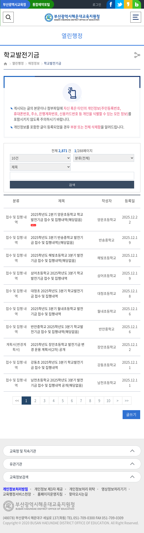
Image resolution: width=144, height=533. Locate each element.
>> (127, 400)
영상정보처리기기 (113, 489)
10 (108, 400)
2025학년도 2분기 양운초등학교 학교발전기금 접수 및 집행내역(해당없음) (57, 219)
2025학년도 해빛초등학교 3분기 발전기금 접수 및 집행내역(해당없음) (57, 258)
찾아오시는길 (78, 494)
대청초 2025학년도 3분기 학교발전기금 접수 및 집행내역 (57, 293)
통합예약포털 (41, 4)
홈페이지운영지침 (50, 494)
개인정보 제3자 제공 (48, 489)
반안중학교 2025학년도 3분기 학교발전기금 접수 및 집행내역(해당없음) (57, 329)
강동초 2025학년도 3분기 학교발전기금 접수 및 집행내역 (57, 365)
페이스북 (110, 5)
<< (17, 400)
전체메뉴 (136, 16)
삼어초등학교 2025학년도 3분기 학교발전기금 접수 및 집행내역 (57, 275)
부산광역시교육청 (14, 4)
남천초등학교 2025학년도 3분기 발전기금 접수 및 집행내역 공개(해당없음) (57, 382)
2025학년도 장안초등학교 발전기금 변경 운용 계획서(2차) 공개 (57, 347)
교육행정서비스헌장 (17, 494)
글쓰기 (131, 414)
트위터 (119, 4)
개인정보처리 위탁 (82, 489)
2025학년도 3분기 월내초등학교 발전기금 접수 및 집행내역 (57, 311)
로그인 (97, 4)
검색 (72, 185)
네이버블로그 (136, 5)
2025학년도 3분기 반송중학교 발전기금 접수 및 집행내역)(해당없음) (57, 240)
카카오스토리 (128, 5)
